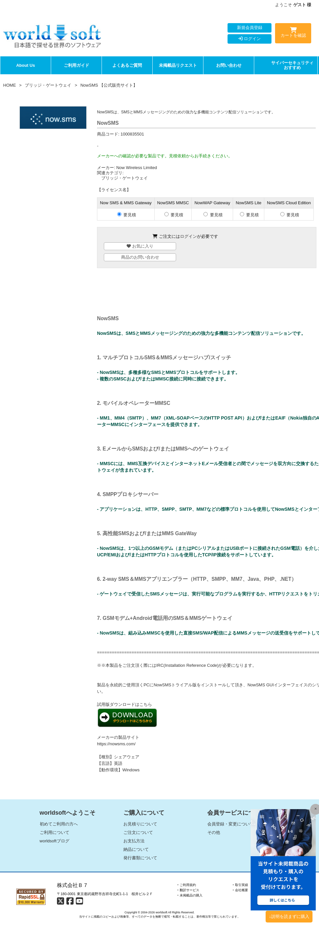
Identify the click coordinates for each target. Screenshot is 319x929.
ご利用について (54, 832)
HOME (9, 85)
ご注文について (138, 832)
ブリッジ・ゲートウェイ (48, 85)
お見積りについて (140, 824)
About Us (25, 65)
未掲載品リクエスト (178, 65)
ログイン (249, 38)
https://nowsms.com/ (116, 743)
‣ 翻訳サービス (188, 890)
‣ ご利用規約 (186, 885)
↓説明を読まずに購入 (289, 916)
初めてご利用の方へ (59, 824)
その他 (213, 832)
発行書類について (140, 857)
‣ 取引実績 (240, 885)
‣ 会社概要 (240, 890)
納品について (136, 849)
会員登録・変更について (230, 824)
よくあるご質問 (127, 65)
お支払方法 (134, 840)
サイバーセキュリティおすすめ (292, 65)
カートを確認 (293, 33)
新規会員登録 (249, 27)
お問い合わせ (229, 65)
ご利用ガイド (76, 65)
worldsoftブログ (54, 840)
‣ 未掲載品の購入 (189, 895)
